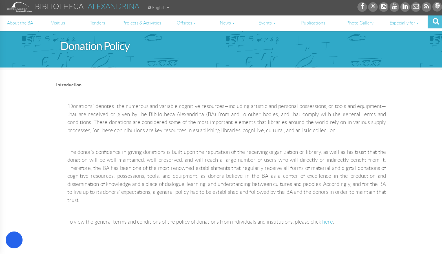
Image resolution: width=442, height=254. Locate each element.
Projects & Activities (141, 23)
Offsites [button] (186, 23)
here (327, 222)
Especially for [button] (404, 23)
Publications (313, 23)
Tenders (97, 23)
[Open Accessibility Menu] (14, 239)
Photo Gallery (360, 23)
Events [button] (266, 23)
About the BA (20, 23)
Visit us (58, 23)
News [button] (227, 23)
